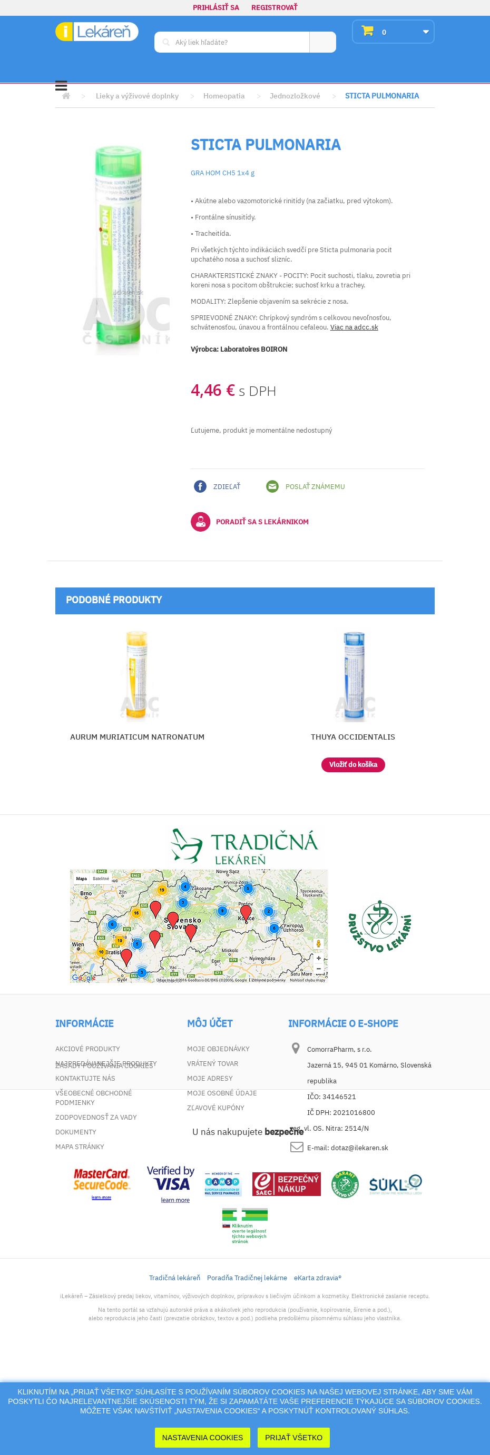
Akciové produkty (87, 1048)
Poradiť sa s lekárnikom (250, 522)
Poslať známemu (305, 486)
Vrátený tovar (212, 1063)
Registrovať (274, 7)
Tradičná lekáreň (174, 1373)
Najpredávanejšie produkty (106, 1063)
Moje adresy (210, 1078)
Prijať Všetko (293, 1437)
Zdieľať (217, 486)
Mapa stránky (79, 1146)
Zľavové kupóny (215, 1107)
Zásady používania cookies (104, 1161)
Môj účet (209, 1024)
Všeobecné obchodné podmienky (93, 1098)
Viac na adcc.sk (354, 327)
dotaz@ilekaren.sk (359, 1147)
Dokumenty (75, 1132)
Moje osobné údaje (222, 1093)
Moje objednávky (218, 1048)
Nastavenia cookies (202, 1437)
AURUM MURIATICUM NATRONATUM (137, 737)
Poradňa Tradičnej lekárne (247, 1373)
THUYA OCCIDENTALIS (353, 737)
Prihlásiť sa (216, 7)
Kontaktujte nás (85, 1078)
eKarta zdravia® (317, 1373)
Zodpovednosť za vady (96, 1117)
